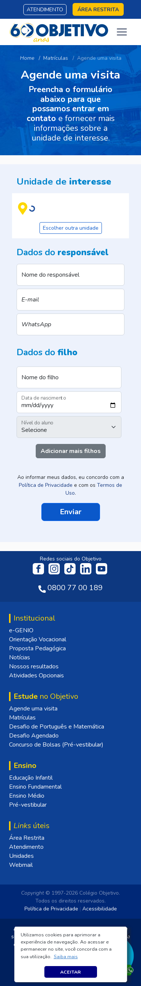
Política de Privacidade (46, 485)
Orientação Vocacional (37, 639)
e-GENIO (21, 630)
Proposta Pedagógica (37, 648)
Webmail (21, 865)
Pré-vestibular (28, 805)
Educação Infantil (31, 778)
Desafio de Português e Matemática (56, 726)
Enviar (71, 511)
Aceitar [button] (70, 972)
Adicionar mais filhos (71, 451)
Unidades (21, 856)
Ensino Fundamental (35, 787)
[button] (65, 957)
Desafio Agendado (34, 736)
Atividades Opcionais (36, 675)
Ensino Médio (26, 796)
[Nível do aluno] (69, 427)
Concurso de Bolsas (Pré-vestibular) (56, 745)
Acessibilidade (99, 908)
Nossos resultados (34, 666)
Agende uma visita (33, 708)
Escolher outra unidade (71, 228)
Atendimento (45, 9)
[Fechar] (127, 936)
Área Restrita (26, 838)
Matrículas (22, 717)
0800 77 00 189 (75, 588)
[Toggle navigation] (122, 32)
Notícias (19, 657)
